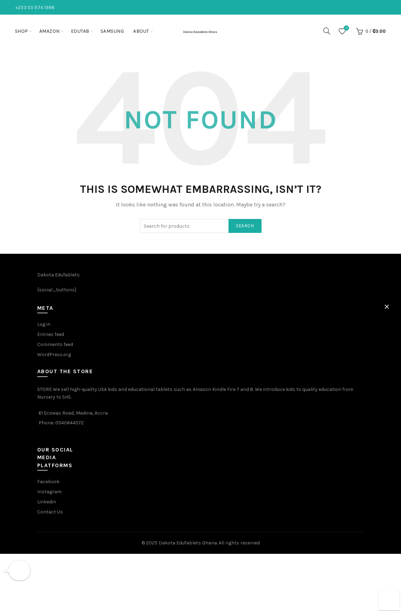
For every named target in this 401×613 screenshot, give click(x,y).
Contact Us (50, 512)
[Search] (326, 31)
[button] (387, 307)
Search (245, 226)
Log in (43, 324)
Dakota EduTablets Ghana (188, 543)
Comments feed (55, 344)
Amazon (49, 31)
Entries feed (50, 334)
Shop (21, 31)
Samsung (112, 31)
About (141, 31)
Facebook (48, 482)
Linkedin (46, 502)
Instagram (49, 492)
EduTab (80, 31)
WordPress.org (54, 354)
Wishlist (346, 28)
